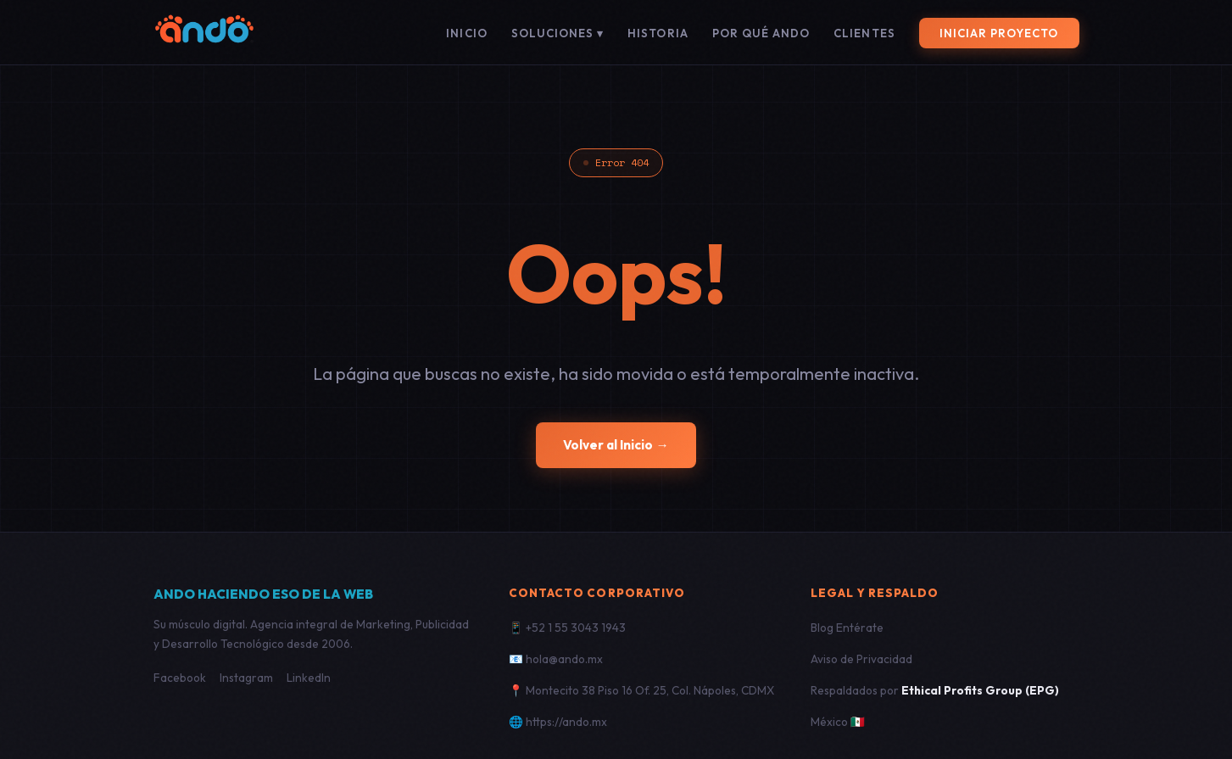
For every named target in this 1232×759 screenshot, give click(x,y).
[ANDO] (204, 32)
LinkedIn (309, 677)
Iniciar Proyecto (999, 33)
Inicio (466, 33)
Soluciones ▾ (558, 33)
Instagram (246, 677)
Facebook (179, 677)
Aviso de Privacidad (861, 659)
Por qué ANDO (761, 33)
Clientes (864, 33)
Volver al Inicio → (615, 445)
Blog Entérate (847, 627)
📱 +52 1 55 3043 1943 (567, 627)
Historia (657, 33)
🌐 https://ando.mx (558, 721)
